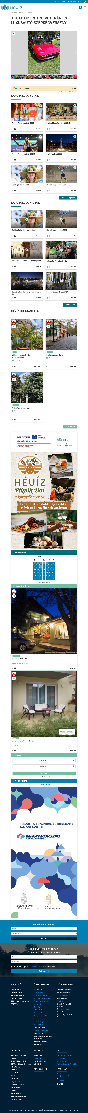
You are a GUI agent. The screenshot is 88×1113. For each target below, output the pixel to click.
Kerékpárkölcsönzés (40, 1041)
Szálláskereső (70, 427)
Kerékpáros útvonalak (40, 1016)
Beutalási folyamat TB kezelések (64, 1005)
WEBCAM (14, 1070)
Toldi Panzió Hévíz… (20, 659)
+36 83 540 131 (61, 1081)
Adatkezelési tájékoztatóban (39, 967)
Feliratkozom (44, 971)
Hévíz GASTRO (38, 1033)
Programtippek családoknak (42, 1001)
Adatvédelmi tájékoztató (64, 1055)
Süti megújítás (69, 1110)
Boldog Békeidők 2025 (21, 185)
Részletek (37, 366)
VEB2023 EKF (38, 1064)
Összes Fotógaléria (68, 198)
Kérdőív (13, 1058)
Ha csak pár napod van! (64, 989)
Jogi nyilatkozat (62, 1061)
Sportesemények (39, 1022)
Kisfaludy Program (40, 1061)
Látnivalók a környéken (41, 995)
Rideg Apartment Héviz (21, 408)
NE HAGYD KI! (38, 989)
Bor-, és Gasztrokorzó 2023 (57, 292)
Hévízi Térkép (15, 1067)
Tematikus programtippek (42, 998)
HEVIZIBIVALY (38, 1044)
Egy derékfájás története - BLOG (65, 1016)
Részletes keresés (44, 582)
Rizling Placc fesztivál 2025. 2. (58, 123)
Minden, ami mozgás (40, 1019)
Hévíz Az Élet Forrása (44, 784)
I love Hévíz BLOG (16, 998)
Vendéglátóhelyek (17, 1099)
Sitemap (76, 1110)
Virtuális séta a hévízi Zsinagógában (26, 261)
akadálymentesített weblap (16, 1110)
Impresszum (61, 1058)
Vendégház (16, 656)
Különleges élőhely (17, 992)
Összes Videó (70, 305)
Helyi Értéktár (15, 1082)
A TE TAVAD (14, 1004)
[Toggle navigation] (85, 7)
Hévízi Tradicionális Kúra (64, 995)
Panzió (15, 352)
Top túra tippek (38, 1025)
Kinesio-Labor (61, 1012)
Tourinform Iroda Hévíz (18, 1055)
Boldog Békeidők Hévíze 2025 (24, 230)
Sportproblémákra (63, 1009)
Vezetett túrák (38, 1004)
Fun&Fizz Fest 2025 (54, 154)
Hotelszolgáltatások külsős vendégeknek (43, 1037)
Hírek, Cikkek (15, 1073)
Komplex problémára (63, 992)
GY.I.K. (13, 1076)
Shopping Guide (16, 1093)
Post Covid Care (62, 1001)
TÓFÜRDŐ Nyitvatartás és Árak (21, 1064)
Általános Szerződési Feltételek (66, 1064)
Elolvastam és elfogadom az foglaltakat (33, 967)
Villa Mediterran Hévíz (21, 355)
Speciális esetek (62, 998)
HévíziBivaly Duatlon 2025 (56, 185)
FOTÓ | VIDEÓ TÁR (16, 1079)
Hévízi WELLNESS (39, 1027)
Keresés (44, 773)
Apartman (50, 352)
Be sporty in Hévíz (39, 1013)
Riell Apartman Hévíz (54, 355)
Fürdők (13, 1090)
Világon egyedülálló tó (18, 995)
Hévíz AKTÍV (38, 1010)
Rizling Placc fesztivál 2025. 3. (24, 123)
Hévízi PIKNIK (38, 1058)
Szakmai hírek (15, 1087)
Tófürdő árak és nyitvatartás (20, 1001)
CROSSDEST (38, 1055)
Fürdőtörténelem (16, 989)
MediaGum (61, 1110)
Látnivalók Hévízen (39, 992)
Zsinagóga (37, 1007)
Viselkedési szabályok (18, 1085)
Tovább (38, 129)
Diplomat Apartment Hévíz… (23, 741)
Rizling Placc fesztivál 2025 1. (24, 154)
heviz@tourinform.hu (63, 1076)
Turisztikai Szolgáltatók (18, 1096)
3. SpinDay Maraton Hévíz (56, 261)
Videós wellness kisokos (41, 1030)
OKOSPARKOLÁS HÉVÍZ (18, 1061)
